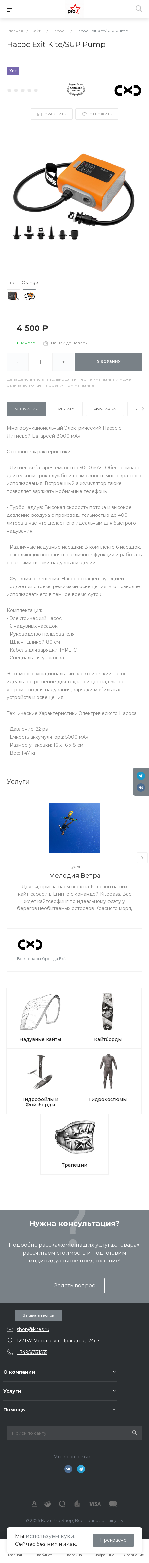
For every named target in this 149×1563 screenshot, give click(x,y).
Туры (74, 866)
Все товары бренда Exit (41, 958)
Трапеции (74, 1165)
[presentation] (143, 409)
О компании (19, 1372)
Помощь (14, 1410)
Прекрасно (113, 1540)
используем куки (50, 1536)
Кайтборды (108, 1039)
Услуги (12, 1391)
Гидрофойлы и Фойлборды (40, 1102)
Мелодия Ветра (74, 875)
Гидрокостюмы (108, 1099)
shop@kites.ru (33, 1329)
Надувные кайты (40, 1039)
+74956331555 (32, 1352)
